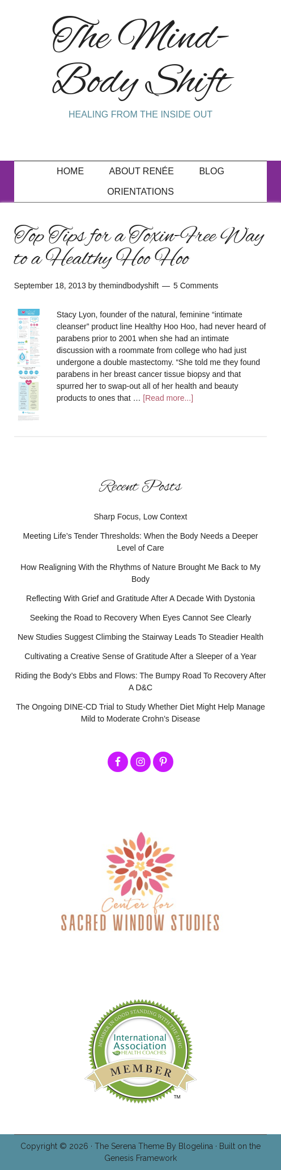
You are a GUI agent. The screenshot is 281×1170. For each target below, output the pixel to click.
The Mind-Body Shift (140, 61)
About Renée (141, 171)
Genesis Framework (140, 1158)
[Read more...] (168, 397)
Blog (211, 171)
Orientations (140, 191)
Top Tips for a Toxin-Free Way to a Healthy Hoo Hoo (139, 248)
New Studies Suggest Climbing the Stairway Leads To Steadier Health (140, 636)
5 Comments (195, 285)
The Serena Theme (129, 1146)
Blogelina (195, 1146)
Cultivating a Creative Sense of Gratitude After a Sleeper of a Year (140, 656)
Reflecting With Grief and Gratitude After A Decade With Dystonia (140, 598)
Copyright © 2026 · (57, 1146)
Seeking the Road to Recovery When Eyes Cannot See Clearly (141, 617)
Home (70, 171)
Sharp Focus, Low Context (141, 516)
